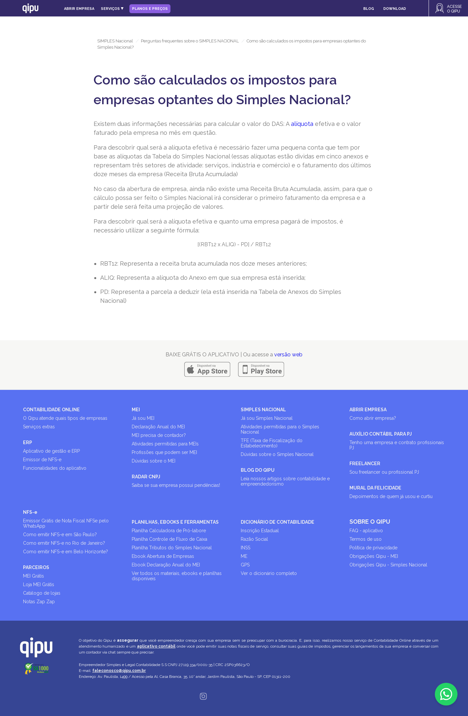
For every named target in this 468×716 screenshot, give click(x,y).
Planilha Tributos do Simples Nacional (172, 547)
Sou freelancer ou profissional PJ (384, 472)
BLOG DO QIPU (258, 470)
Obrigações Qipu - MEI (373, 556)
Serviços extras (39, 426)
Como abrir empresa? (372, 418)
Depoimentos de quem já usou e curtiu (391, 496)
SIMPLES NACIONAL (263, 409)
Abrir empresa (79, 9)
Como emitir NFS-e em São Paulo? (60, 534)
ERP (27, 442)
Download (394, 9)
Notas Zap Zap (39, 601)
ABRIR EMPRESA (368, 409)
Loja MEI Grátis (38, 584)
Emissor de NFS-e (42, 459)
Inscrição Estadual (260, 530)
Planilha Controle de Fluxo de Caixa (169, 539)
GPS (245, 564)
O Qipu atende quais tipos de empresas (65, 418)
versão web (288, 354)
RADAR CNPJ (146, 476)
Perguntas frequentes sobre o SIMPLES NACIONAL (190, 40)
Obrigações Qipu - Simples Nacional (388, 564)
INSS (245, 547)
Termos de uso (365, 539)
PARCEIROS (36, 567)
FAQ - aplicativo (366, 530)
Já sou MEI (143, 418)
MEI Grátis (33, 576)
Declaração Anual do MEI (158, 426)
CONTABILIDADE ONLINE (51, 409)
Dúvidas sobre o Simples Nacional (277, 454)
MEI (136, 409)
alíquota (302, 123)
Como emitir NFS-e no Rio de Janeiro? (64, 543)
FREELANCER (364, 463)
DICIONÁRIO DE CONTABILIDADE (277, 522)
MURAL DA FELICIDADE (375, 487)
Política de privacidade (373, 547)
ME (244, 556)
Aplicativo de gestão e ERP (51, 451)
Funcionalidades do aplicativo (54, 468)
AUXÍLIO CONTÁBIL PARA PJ (380, 434)
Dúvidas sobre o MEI (153, 461)
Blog (368, 9)
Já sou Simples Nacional (267, 418)
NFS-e (30, 512)
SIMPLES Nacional (115, 40)
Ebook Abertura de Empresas (163, 556)
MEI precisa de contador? (159, 435)
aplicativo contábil (156, 646)
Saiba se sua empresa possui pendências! (176, 485)
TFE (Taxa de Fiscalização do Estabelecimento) (271, 443)
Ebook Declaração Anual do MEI (166, 564)
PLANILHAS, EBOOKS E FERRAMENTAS (175, 522)
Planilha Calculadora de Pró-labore (169, 530)
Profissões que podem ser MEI (164, 452)
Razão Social (254, 539)
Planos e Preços (150, 9)
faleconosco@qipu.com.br (119, 670)
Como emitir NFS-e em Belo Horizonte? (65, 551)
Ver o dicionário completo (269, 573)
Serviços (112, 9)
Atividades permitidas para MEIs (165, 443)
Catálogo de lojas (41, 593)
